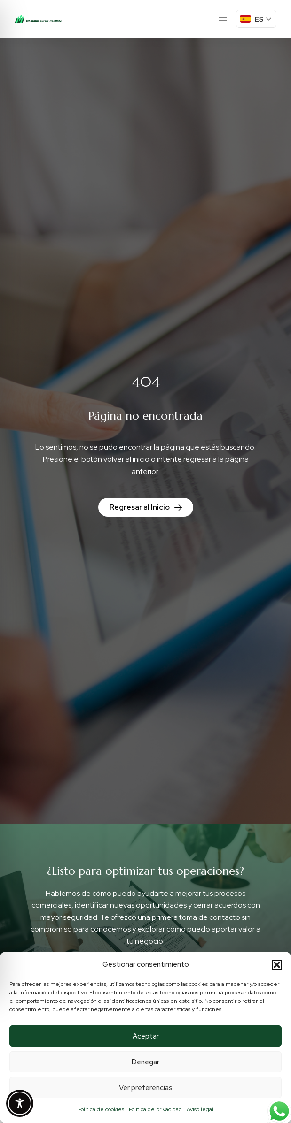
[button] (277, 965)
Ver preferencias (146, 1087)
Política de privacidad (155, 1109)
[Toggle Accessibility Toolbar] (19, 1103)
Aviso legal (200, 1109)
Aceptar (146, 1036)
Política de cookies (101, 1109)
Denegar (145, 1062)
